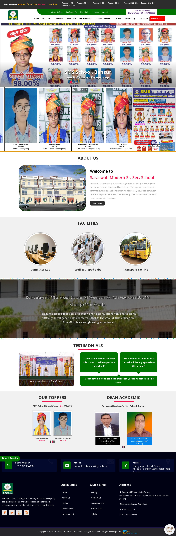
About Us (47, 19)
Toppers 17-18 (68, 3)
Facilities (59, 19)
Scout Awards (85, 19)
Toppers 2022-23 (131, 3)
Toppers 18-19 (83, 3)
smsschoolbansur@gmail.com (91, 466)
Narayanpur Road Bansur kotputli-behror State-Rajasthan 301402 (151, 468)
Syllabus (96, 12)
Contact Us (143, 19)
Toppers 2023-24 (148, 3)
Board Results (10, 458)
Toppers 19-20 (99, 3)
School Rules (84, 12)
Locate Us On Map (56, 12)
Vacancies (105, 12)
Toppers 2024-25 (69, 6)
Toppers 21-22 (114, 3)
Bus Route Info (71, 12)
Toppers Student (103, 19)
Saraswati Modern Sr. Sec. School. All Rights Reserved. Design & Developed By (87, 531)
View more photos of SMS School (46, 380)
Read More (97, 203)
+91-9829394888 (24, 466)
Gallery (118, 19)
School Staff (71, 19)
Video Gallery (129, 19)
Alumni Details (157, 19)
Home (36, 19)
